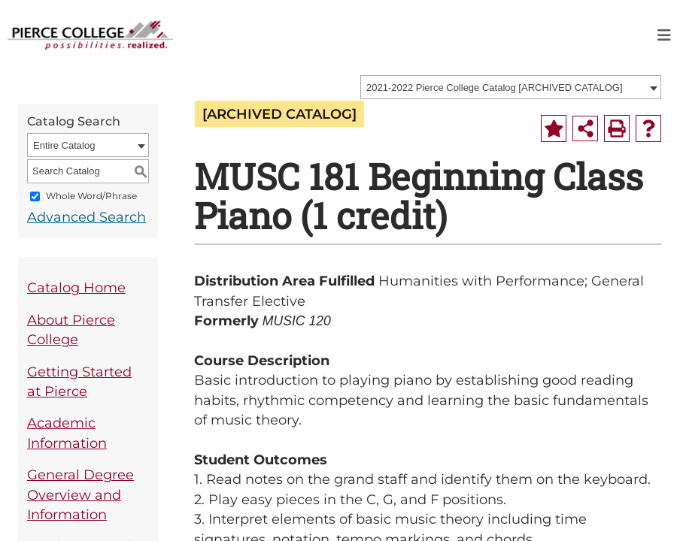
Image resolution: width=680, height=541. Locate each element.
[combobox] (510, 87)
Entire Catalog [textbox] (64, 145)
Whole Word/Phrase (91, 195)
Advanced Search (86, 217)
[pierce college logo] (90, 34)
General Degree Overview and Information (80, 494)
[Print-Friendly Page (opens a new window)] (617, 128)
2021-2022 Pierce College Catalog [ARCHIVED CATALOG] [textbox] (494, 87)
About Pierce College (71, 329)
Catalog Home (76, 287)
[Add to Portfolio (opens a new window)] (553, 128)
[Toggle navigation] (664, 35)
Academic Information (67, 432)
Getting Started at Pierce (79, 381)
